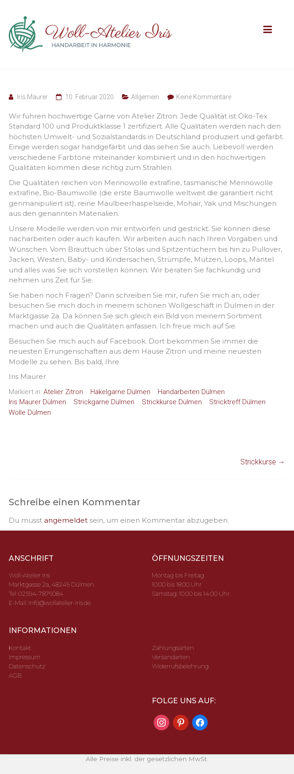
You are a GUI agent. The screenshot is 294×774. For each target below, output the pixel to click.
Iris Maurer (32, 97)
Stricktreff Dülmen (237, 402)
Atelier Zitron (63, 392)
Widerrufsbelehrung (180, 666)
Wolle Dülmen (30, 412)
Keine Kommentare (203, 97)
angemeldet (66, 520)
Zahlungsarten (173, 647)
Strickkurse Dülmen (172, 402)
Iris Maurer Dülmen (37, 402)
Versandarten (171, 657)
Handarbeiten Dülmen (191, 392)
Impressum (24, 657)
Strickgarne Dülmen (103, 402)
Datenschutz (27, 666)
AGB (15, 675)
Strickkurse (262, 462)
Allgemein (145, 97)
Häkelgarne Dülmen (120, 392)
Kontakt (20, 647)
